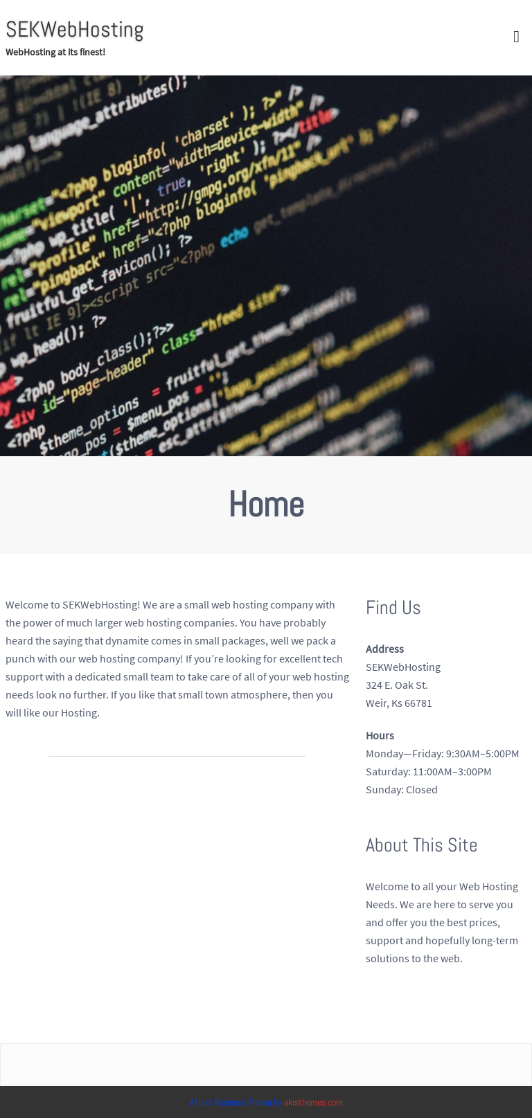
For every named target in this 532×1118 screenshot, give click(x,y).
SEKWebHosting (75, 29)
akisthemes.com (313, 1102)
